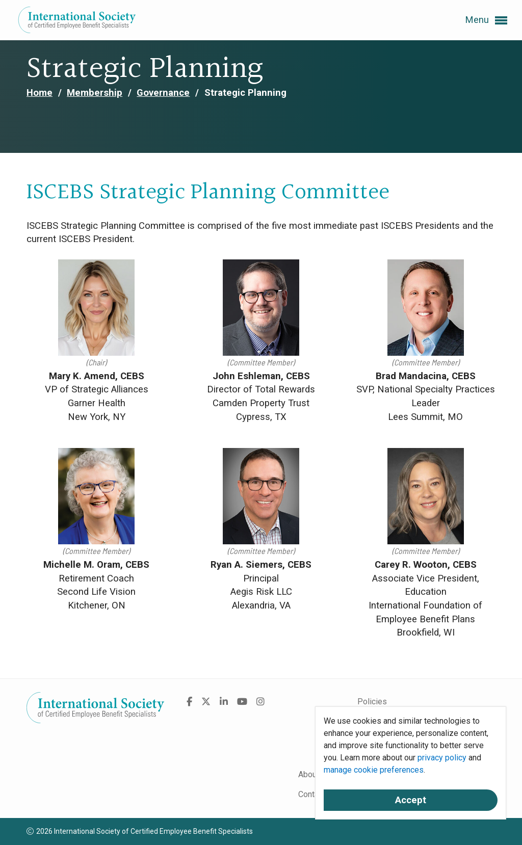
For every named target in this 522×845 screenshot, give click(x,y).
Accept (410, 800)
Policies (372, 701)
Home (40, 92)
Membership (94, 92)
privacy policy (441, 757)
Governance (163, 92)
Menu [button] (486, 20)
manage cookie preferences (374, 770)
